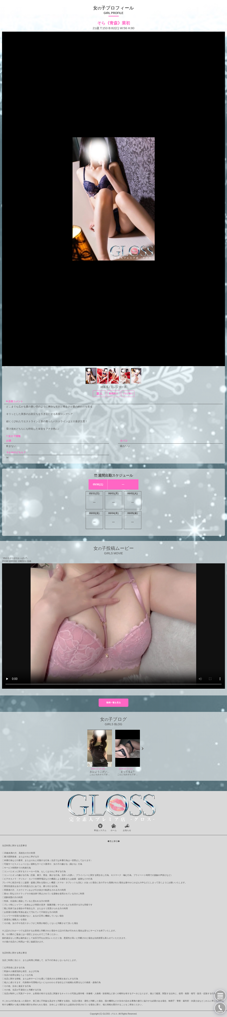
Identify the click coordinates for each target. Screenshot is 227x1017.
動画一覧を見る (113, 702)
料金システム (100, 830)
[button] (143, 748)
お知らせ (127, 830)
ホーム (114, 830)
